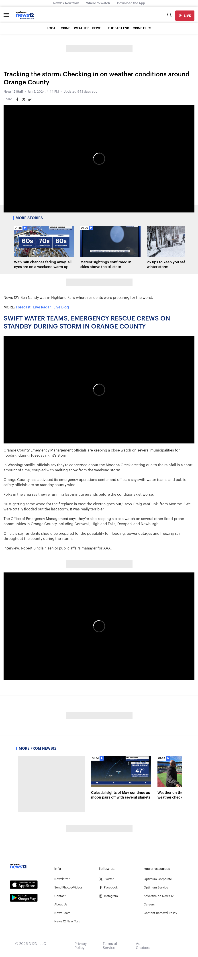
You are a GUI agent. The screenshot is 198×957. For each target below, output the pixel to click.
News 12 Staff (13, 91)
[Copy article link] (30, 99)
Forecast (23, 307)
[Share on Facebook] (17, 99)
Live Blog (61, 307)
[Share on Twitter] (23, 99)
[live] (184, 15)
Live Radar (42, 307)
